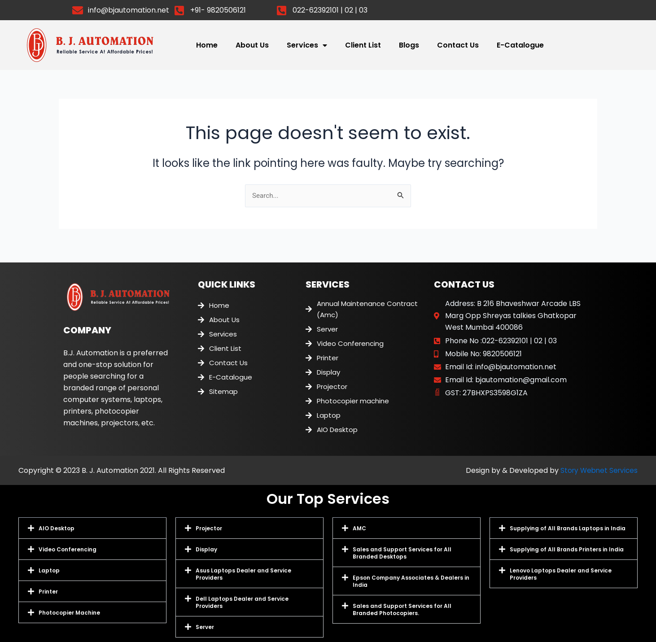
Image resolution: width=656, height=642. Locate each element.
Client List (363, 45)
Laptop (49, 570)
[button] (92, 528)
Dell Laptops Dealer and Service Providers (242, 602)
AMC (359, 528)
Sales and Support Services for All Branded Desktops (402, 553)
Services (307, 46)
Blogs (409, 45)
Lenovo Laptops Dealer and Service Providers (561, 574)
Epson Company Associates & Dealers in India (411, 581)
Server (205, 627)
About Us (252, 45)
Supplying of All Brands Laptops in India (567, 528)
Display (206, 549)
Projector (209, 528)
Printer (48, 591)
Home (207, 45)
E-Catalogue (520, 45)
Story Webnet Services (597, 470)
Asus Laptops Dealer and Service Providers (243, 574)
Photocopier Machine (69, 612)
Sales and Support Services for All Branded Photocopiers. (402, 609)
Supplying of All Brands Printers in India (567, 549)
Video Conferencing (67, 549)
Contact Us (458, 45)
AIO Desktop (56, 528)
